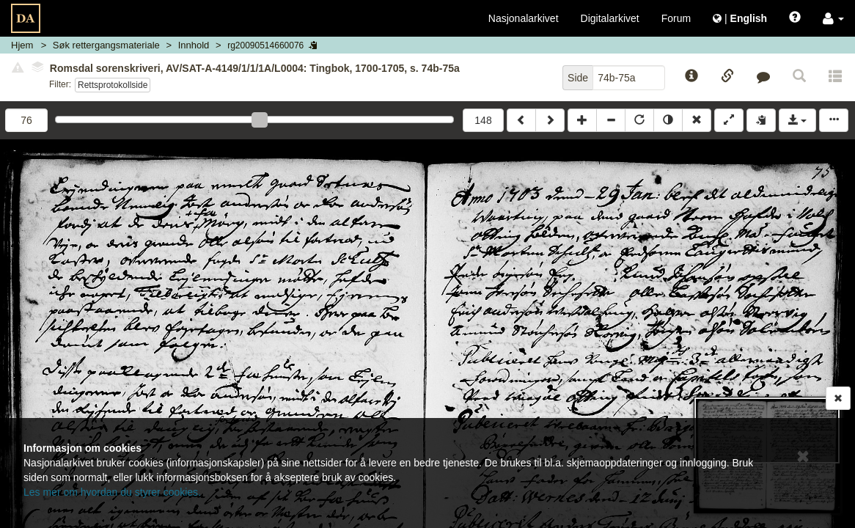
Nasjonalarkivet (523, 18)
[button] (833, 18)
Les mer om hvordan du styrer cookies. (112, 492)
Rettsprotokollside (112, 85)
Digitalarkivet (610, 18)
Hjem (22, 45)
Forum (676, 18)
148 (482, 120)
